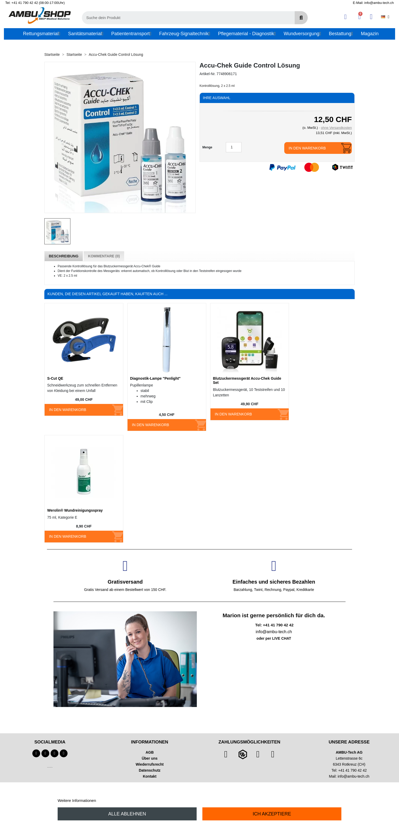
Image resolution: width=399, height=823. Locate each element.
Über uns (150, 758)
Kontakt (149, 776)
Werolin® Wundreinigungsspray (75, 510)
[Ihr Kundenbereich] (345, 16)
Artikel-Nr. (207, 74)
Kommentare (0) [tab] (104, 256)
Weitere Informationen (77, 800)
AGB (150, 752)
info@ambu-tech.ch (354, 776)
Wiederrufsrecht (150, 764)
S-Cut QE (55, 378)
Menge (207, 147)
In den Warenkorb (307, 148)
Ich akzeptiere (272, 813)
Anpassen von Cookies (117, 800)
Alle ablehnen (127, 813)
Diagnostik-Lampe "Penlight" (155, 378)
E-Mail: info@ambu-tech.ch (373, 3)
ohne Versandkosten (336, 128)
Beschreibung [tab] (63, 256)
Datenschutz (149, 770)
